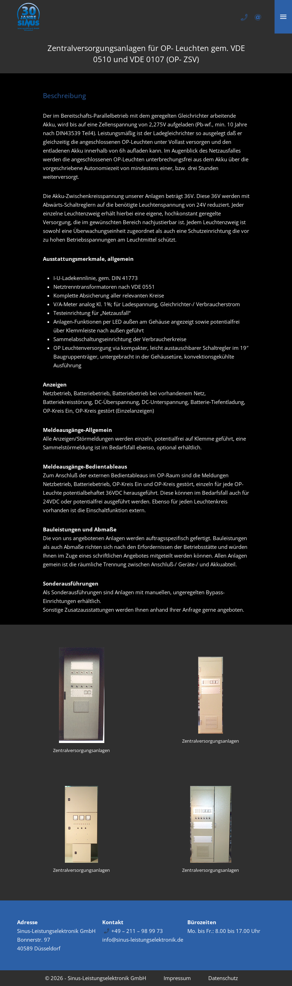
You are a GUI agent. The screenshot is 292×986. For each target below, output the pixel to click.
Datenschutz (223, 977)
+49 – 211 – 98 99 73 (137, 930)
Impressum (177, 977)
